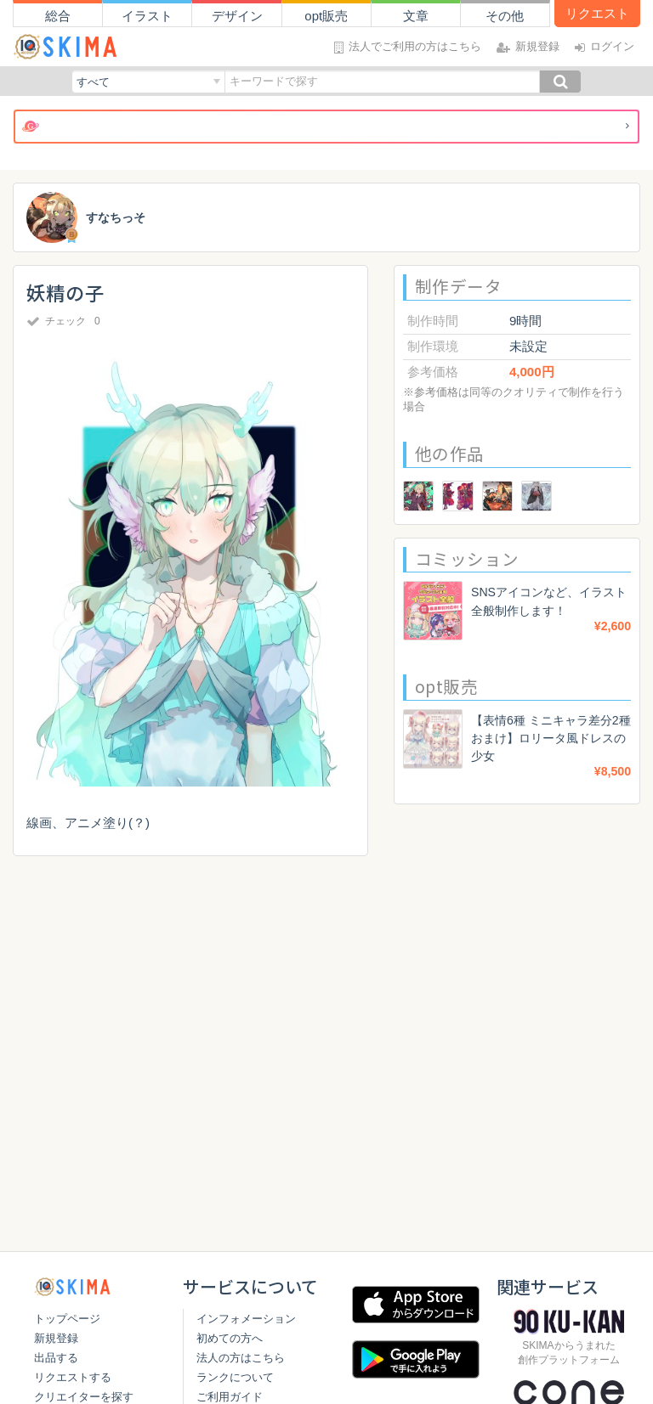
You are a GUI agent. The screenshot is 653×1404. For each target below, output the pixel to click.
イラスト (147, 15)
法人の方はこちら (237, 1357)
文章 (416, 15)
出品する (56, 1357)
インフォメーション (242, 1318)
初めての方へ (226, 1338)
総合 (58, 15)
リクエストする (72, 1377)
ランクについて (231, 1377)
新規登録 (56, 1338)
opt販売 (326, 15)
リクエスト (597, 13)
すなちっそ (118, 218)
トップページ (67, 1318)
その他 (504, 15)
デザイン (237, 15)
